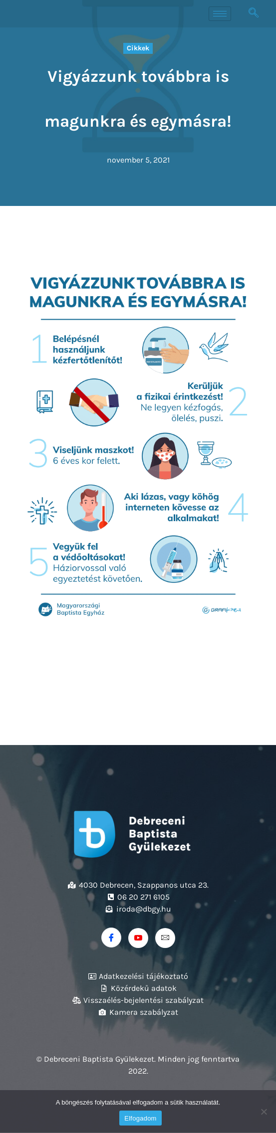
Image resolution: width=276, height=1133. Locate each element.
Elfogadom (140, 1118)
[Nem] (264, 1112)
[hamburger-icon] (220, 13)
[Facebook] (111, 937)
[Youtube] (138, 938)
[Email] (165, 938)
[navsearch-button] (254, 13)
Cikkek (138, 48)
